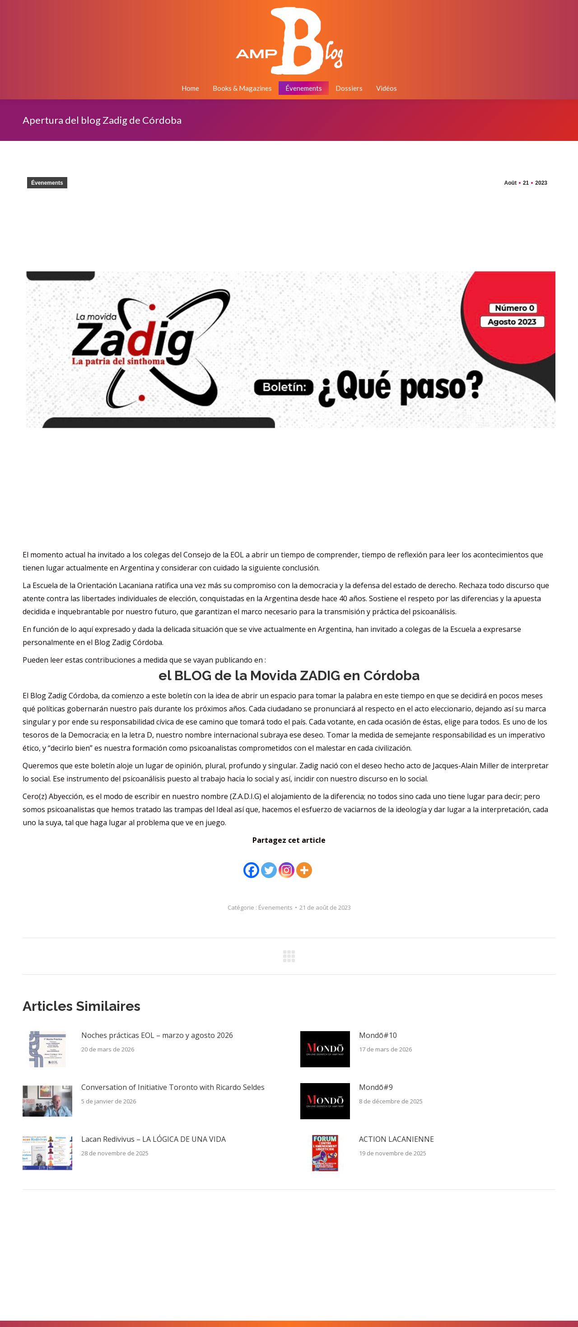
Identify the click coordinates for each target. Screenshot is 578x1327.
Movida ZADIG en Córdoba (289, 675)
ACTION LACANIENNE (396, 1139)
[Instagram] (286, 863)
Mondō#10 (378, 1035)
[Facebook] (251, 863)
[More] (304, 863)
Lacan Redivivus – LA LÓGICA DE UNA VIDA (153, 1139)
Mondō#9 (376, 1087)
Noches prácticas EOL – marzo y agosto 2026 (157, 1035)
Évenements (47, 183)
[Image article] (47, 1049)
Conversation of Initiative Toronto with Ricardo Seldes (173, 1087)
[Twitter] (269, 863)
